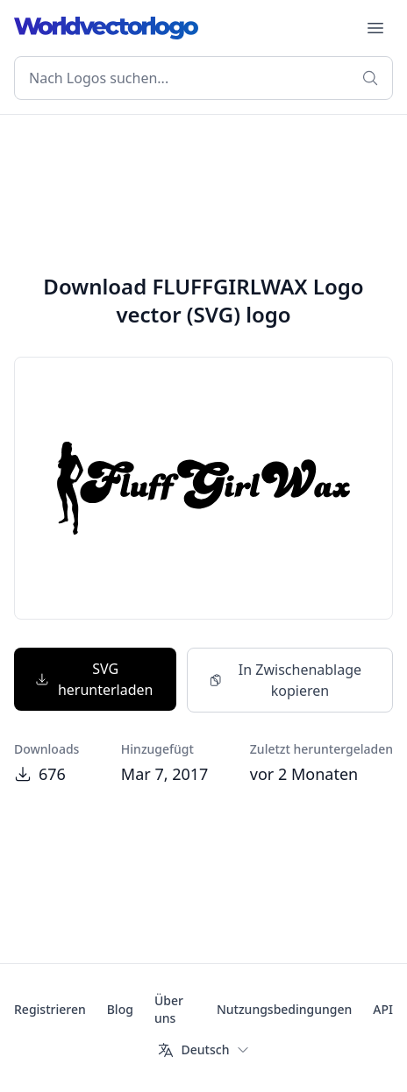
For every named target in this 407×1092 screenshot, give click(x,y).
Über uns (168, 1009)
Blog (120, 1009)
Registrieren (50, 1009)
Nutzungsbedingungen (284, 1009)
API (383, 1009)
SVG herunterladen (94, 679)
